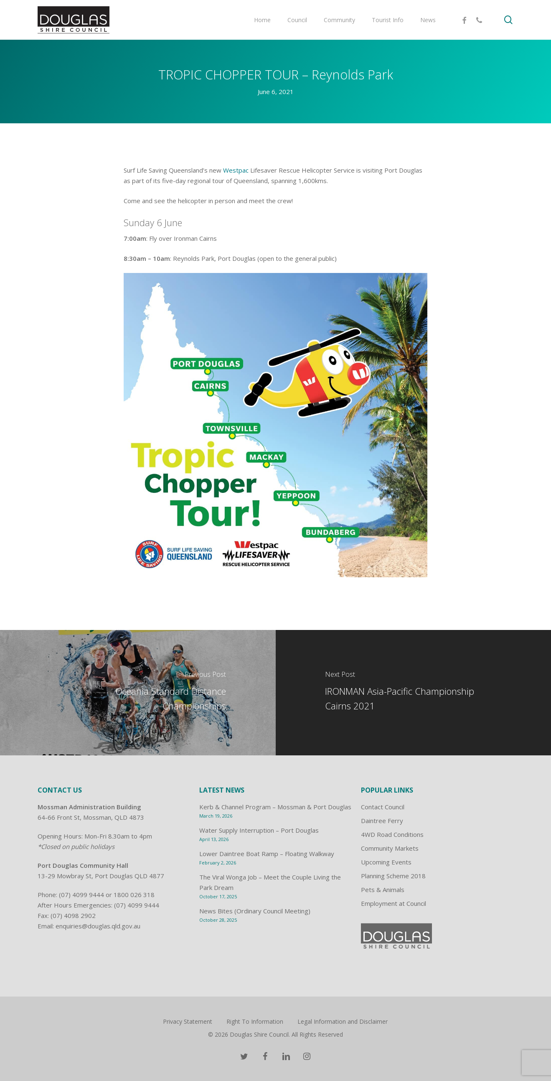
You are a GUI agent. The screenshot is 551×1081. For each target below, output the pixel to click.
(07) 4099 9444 (81, 894)
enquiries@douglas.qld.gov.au (98, 926)
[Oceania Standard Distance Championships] (138, 692)
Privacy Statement (187, 1021)
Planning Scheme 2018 (393, 876)
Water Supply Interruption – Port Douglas (259, 830)
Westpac (236, 170)
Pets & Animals (382, 889)
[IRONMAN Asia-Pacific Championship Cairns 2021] (413, 692)
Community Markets (390, 848)
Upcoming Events (386, 862)
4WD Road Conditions (392, 834)
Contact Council (382, 807)
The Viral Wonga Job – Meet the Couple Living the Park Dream (270, 882)
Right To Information (254, 1021)
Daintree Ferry (382, 820)
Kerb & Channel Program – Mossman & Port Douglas (275, 807)
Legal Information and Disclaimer (342, 1021)
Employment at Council (393, 903)
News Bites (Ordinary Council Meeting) (254, 911)
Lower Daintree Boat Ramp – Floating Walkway (266, 853)
